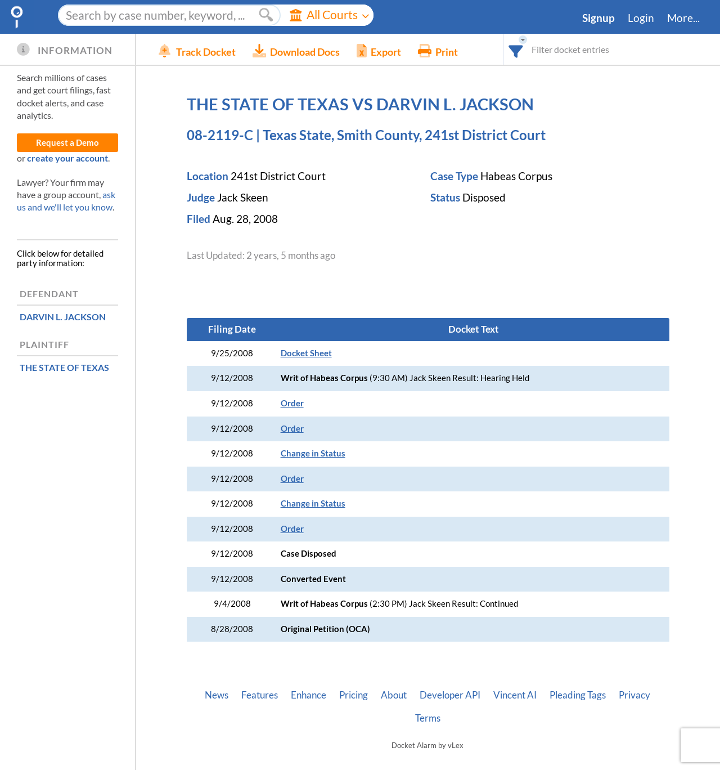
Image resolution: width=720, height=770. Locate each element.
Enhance (308, 695)
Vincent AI (515, 695)
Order (292, 403)
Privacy (634, 695)
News (216, 695)
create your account (67, 158)
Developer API (450, 695)
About (394, 695)
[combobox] (516, 49)
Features (259, 695)
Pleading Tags (578, 695)
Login (641, 18)
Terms (427, 718)
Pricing (353, 695)
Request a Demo (67, 142)
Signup (598, 18)
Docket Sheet (306, 353)
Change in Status (313, 453)
